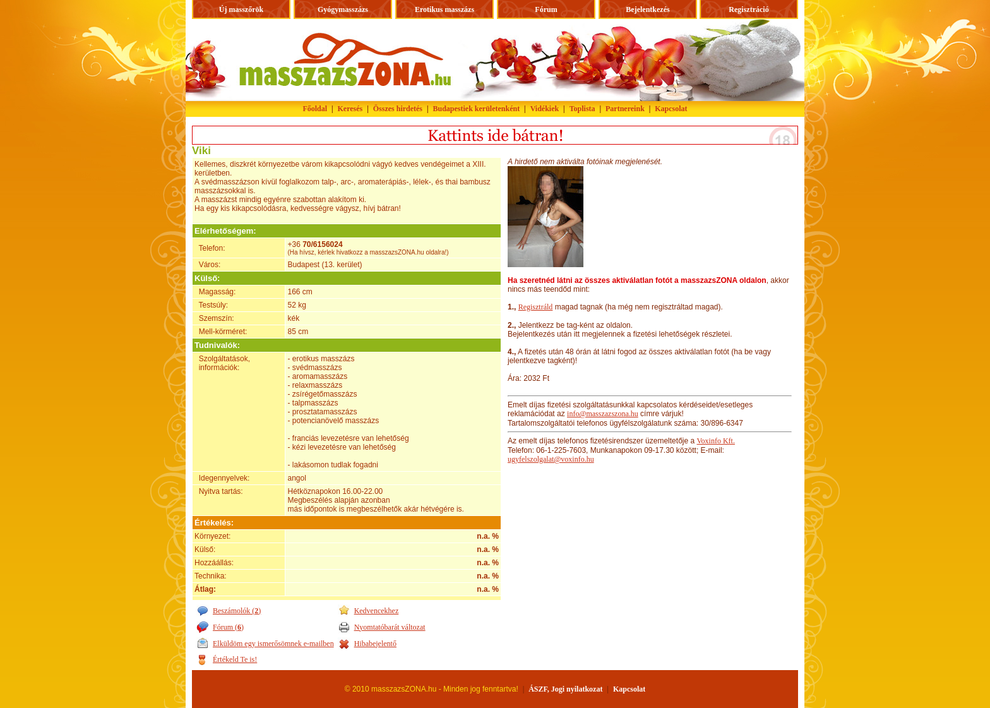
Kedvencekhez (376, 610)
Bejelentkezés (647, 9)
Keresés (350, 108)
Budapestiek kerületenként (476, 108)
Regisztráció (748, 9)
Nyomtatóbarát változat (390, 627)
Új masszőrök (241, 9)
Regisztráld (535, 307)
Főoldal (314, 108)
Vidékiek (544, 108)
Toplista (582, 108)
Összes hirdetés (397, 108)
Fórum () (228, 627)
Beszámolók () (237, 610)
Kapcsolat (671, 108)
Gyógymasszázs (343, 9)
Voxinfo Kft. (715, 440)
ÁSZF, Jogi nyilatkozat (565, 689)
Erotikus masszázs (444, 9)
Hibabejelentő (375, 643)
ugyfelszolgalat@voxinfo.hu (551, 459)
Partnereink (625, 108)
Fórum (546, 9)
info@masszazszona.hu (602, 413)
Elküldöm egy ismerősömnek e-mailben (273, 643)
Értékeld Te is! (235, 659)
